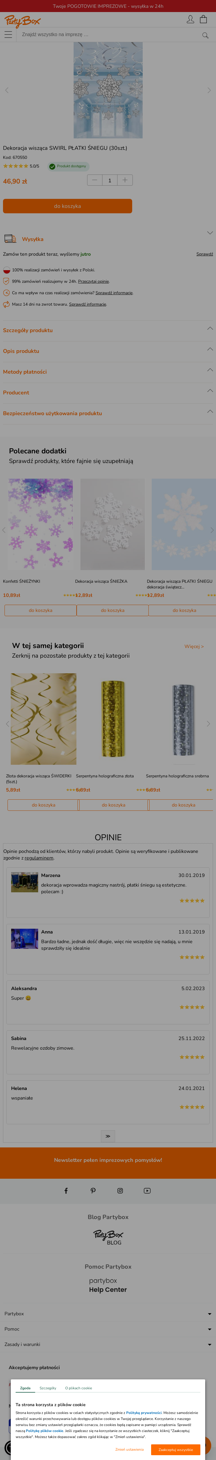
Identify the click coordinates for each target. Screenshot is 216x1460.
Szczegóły (48, 1388)
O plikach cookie (78, 1388)
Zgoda (25, 1388)
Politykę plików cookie (44, 1430)
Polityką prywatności (144, 1412)
